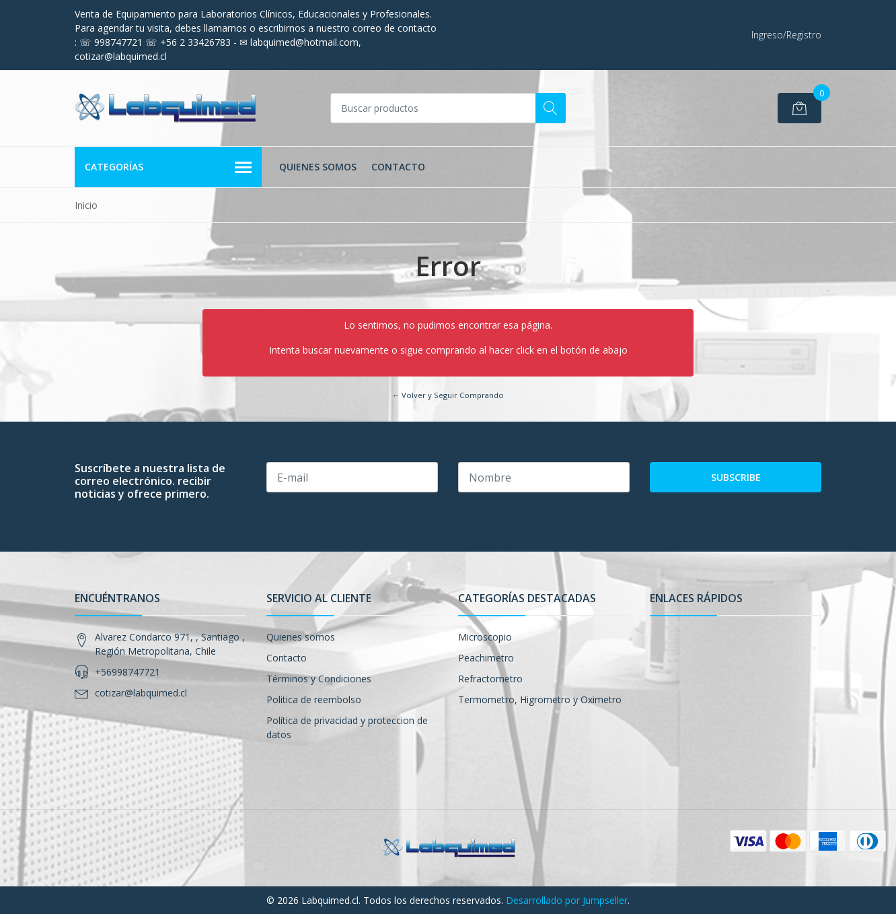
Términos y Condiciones (318, 678)
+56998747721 (127, 671)
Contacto (398, 166)
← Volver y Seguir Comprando (448, 395)
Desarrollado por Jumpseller (567, 900)
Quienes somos (318, 166)
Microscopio (485, 636)
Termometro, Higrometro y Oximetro (540, 699)
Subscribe (736, 477)
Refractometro (490, 678)
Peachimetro (486, 657)
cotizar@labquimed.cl (141, 692)
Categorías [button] (168, 167)
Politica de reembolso (313, 699)
